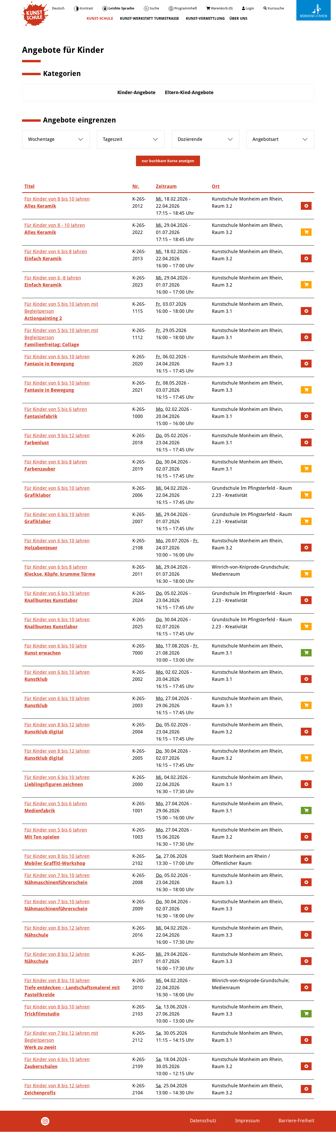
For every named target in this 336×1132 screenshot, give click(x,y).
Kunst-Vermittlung (205, 18)
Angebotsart (266, 139)
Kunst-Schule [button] (100, 18)
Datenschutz (203, 1120)
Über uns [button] (238, 18)
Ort (215, 186)
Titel (29, 186)
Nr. (135, 186)
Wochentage (41, 139)
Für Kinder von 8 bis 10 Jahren (72, 987)
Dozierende (190, 139)
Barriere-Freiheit (296, 1120)
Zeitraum (166, 186)
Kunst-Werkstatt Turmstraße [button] (150, 18)
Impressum (247, 1120)
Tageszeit (112, 139)
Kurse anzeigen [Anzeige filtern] (168, 161)
